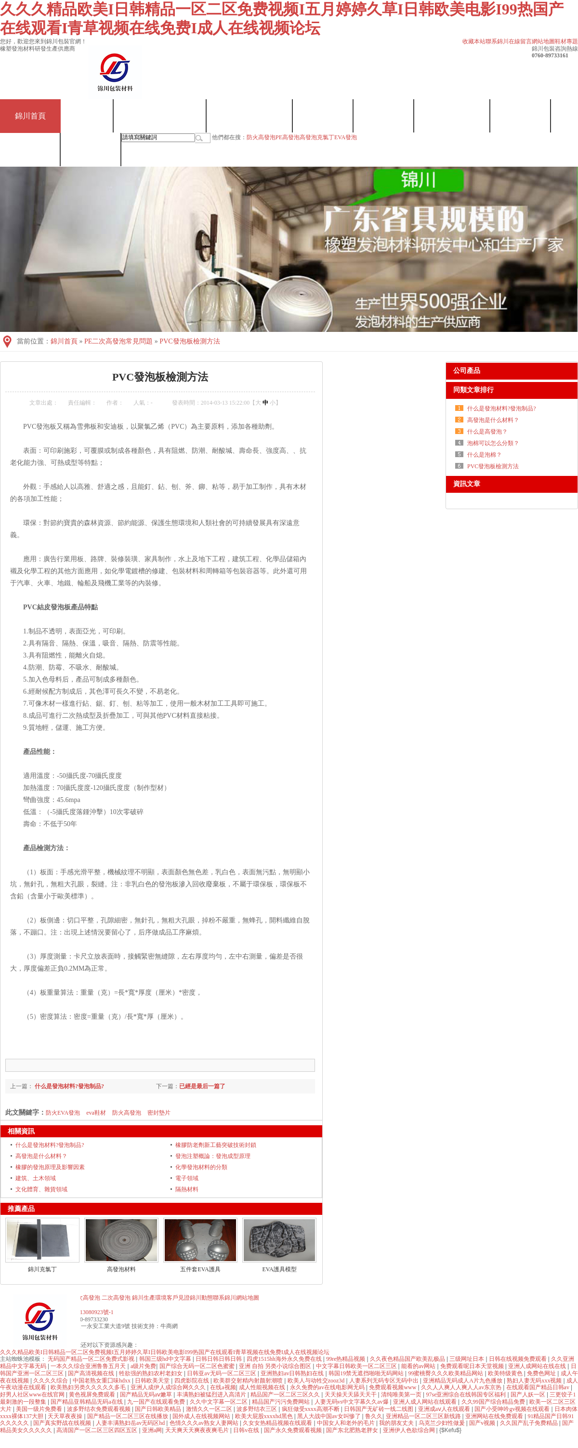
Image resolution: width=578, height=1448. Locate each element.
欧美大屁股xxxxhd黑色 (264, 1416)
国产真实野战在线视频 (62, 1423)
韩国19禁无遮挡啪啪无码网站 (366, 1373)
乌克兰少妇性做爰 (442, 1423)
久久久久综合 (51, 1380)
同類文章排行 (473, 390)
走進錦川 (383, 116)
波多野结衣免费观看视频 (99, 1409)
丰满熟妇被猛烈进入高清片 (212, 1394)
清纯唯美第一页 (402, 1394)
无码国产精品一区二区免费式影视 (92, 1359)
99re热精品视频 (346, 1359)
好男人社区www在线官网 (33, 1394)
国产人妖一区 (529, 1394)
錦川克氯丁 (42, 1269)
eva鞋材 (96, 1112)
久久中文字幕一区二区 (219, 1401)
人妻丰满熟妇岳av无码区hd (131, 1423)
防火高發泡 (261, 137)
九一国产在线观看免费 (156, 1401)
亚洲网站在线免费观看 (495, 1416)
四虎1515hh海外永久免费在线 (285, 1359)
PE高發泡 (288, 137)
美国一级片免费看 (40, 1409)
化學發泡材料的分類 (201, 1167)
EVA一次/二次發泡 (160, 116)
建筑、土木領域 (35, 1178)
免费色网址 (542, 1373)
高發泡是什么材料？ (41, 1156)
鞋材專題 (566, 41)
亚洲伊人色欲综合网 (409, 1430)
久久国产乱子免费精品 (529, 1423)
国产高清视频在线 (92, 1373)
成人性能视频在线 (263, 1387)
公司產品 (466, 370)
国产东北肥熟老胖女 (353, 1430)
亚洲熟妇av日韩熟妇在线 (293, 1373)
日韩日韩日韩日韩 (219, 1359)
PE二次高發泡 (82, 1297)
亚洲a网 (152, 1430)
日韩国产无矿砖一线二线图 (379, 1409)
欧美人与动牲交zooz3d (317, 1380)
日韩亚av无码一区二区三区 (222, 1373)
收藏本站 (474, 41)
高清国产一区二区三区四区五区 (97, 1430)
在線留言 (520, 41)
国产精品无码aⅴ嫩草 (146, 1394)
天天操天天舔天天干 (351, 1394)
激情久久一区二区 (210, 1409)
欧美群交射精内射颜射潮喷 (248, 1380)
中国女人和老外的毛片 (346, 1423)
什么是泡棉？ (484, 454)
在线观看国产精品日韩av (538, 1387)
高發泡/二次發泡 (249, 116)
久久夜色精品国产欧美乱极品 (408, 1359)
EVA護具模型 (279, 1269)
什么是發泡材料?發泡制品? (68, 1086)
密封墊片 (159, 1112)
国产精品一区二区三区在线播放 (128, 1416)
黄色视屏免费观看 (93, 1394)
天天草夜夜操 (66, 1416)
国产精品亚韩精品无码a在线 (87, 1401)
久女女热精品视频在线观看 (278, 1423)
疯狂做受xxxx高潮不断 (311, 1409)
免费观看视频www (393, 1387)
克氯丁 (87, 116)
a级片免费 (143, 1366)
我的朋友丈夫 (397, 1423)
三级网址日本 (467, 1359)
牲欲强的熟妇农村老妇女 (151, 1373)
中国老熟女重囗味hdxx (102, 1380)
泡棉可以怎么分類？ (493, 443)
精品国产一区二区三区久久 (285, 1394)
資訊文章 (466, 483)
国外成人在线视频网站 (202, 1416)
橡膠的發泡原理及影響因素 (50, 1167)
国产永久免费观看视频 (293, 1430)
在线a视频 (223, 1387)
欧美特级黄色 (506, 1373)
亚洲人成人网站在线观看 (425, 1401)
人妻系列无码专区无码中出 (384, 1380)
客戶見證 (520, 116)
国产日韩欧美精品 (159, 1409)
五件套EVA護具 (200, 1269)
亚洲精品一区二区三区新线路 (424, 1416)
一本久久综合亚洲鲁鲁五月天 (89, 1366)
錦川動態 (30, 149)
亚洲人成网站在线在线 (537, 1366)
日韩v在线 (247, 1430)
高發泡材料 (121, 1269)
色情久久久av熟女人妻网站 (205, 1423)
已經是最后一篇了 (202, 1086)
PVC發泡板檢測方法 (189, 341)
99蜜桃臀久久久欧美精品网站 (446, 1373)
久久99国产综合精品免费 (493, 1401)
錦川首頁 (30, 116)
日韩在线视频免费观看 (518, 1359)
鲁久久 (373, 1416)
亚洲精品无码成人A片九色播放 (463, 1380)
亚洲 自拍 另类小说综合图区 (276, 1366)
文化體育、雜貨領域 (41, 1189)
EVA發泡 (345, 137)
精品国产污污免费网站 (281, 1401)
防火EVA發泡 (63, 1112)
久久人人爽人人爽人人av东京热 (462, 1387)
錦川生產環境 (452, 116)
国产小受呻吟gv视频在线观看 (512, 1409)
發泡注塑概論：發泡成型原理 (212, 1156)
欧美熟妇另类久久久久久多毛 (89, 1387)
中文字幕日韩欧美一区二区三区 (357, 1366)
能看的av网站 (419, 1366)
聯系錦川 (497, 41)
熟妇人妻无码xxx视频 (535, 1380)
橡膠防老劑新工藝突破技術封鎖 (215, 1145)
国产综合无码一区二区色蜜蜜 (197, 1366)
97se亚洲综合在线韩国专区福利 (467, 1394)
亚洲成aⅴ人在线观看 (445, 1409)
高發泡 (308, 137)
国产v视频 (483, 1423)
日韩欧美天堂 (153, 1380)
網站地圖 (543, 41)
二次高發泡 (116, 1297)
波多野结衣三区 (257, 1409)
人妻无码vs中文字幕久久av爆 (352, 1401)
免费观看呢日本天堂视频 (472, 1366)
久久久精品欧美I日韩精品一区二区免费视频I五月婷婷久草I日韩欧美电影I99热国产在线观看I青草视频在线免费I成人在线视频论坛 (164, 1352)
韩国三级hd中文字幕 (166, 1359)
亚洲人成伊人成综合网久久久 (169, 1387)
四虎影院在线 (192, 1380)
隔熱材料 (186, 1189)
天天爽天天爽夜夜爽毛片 (197, 1430)
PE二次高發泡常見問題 (118, 341)
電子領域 (186, 1178)
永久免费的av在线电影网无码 (328, 1387)
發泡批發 (323, 116)
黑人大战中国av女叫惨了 (329, 1416)
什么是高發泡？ (487, 431)
